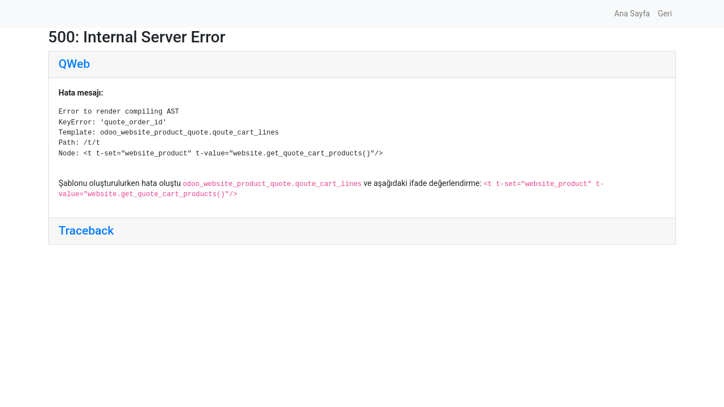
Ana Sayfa (632, 13)
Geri (665, 13)
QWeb (74, 64)
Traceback (86, 230)
